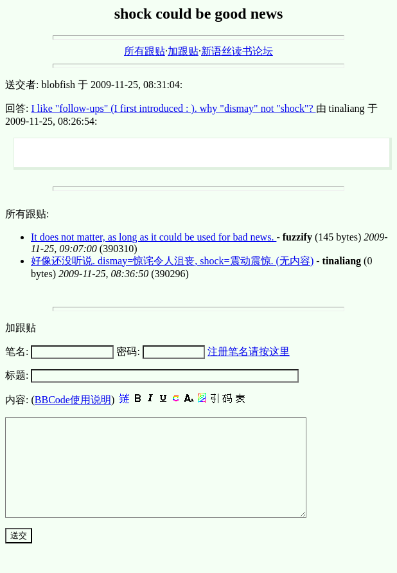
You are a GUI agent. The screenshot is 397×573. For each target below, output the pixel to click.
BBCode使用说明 (73, 399)
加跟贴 (183, 51)
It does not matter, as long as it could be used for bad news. (153, 237)
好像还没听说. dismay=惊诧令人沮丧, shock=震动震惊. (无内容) (172, 260)
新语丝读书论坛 (237, 51)
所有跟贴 (144, 51)
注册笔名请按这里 (248, 351)
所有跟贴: (27, 213)
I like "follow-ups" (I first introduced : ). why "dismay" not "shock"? (173, 108)
